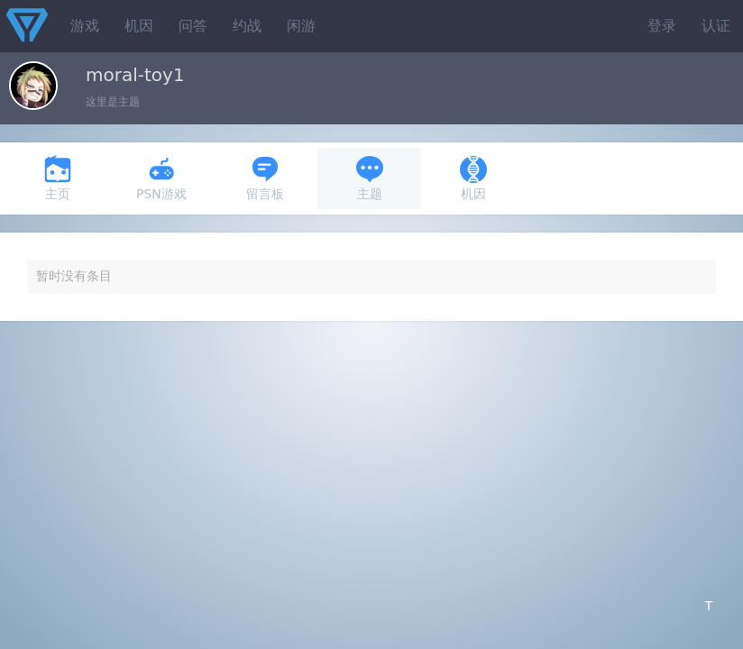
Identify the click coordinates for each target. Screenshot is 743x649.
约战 (247, 25)
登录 (661, 25)
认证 (716, 25)
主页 (57, 178)
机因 (138, 25)
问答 (193, 25)
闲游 (301, 25)
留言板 (265, 178)
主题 (369, 178)
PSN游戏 (161, 178)
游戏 (84, 25)
